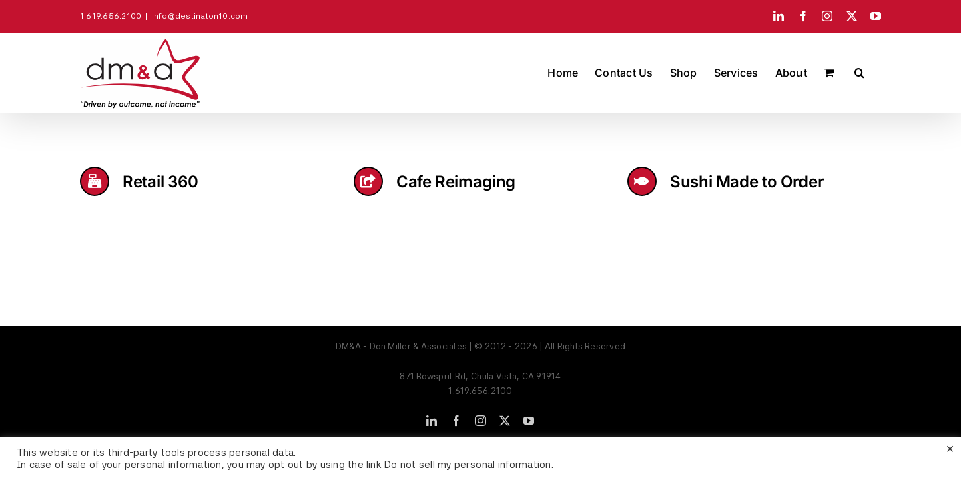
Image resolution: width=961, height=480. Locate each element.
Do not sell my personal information (467, 465)
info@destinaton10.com (200, 16)
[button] (876, 73)
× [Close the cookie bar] (950, 448)
